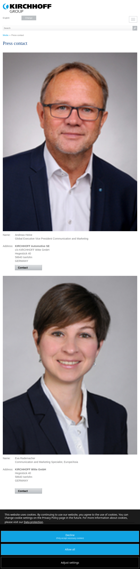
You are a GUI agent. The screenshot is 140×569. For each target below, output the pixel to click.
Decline (70, 536)
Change (28, 18)
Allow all (70, 549)
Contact (23, 267)
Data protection (33, 522)
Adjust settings (70, 562)
